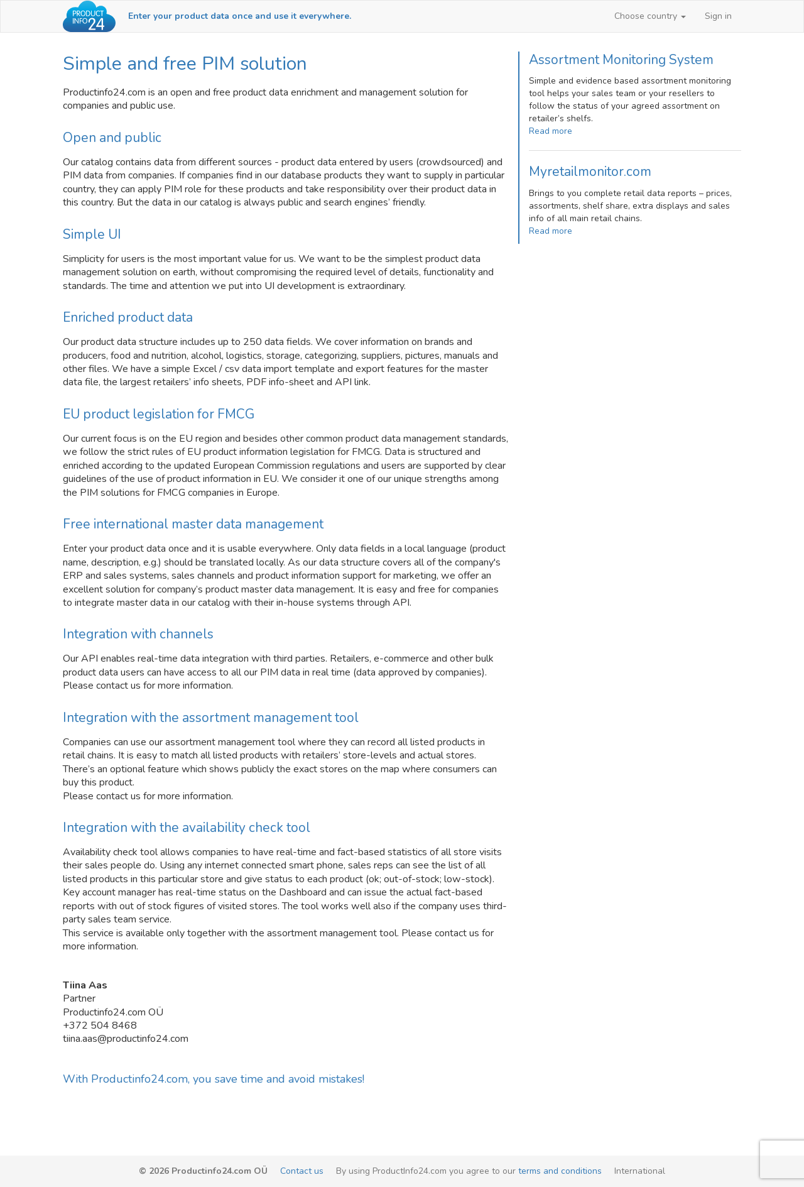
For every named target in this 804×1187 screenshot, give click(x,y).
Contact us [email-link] (301, 1171)
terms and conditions (560, 1171)
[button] (650, 16)
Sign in (718, 16)
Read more (550, 131)
